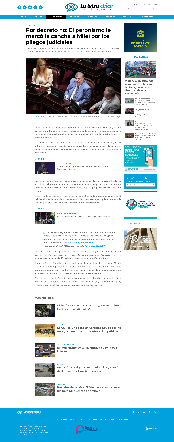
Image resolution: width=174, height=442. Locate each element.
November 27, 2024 (95, 246)
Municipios (92, 17)
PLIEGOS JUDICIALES (72, 116)
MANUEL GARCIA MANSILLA (116, 117)
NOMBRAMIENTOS (60, 116)
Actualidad (128, 17)
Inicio (23, 17)
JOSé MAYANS (98, 116)
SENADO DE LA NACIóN (46, 116)
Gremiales (110, 17)
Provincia (74, 17)
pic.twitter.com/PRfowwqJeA (78, 242)
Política (38, 17)
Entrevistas (147, 17)
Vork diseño (134, 224)
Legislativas (56, 17)
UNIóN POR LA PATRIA (87, 116)
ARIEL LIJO (107, 116)
